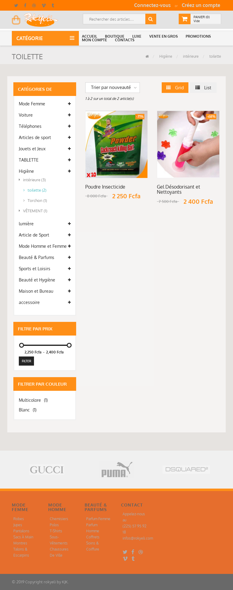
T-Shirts (56, 531)
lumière (45, 223)
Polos (54, 525)
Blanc (27, 409)
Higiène (165, 56)
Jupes (17, 525)
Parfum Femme (98, 519)
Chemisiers (59, 519)
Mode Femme (45, 104)
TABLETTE (45, 160)
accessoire (45, 302)
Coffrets (93, 537)
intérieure (190, 56)
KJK (65, 581)
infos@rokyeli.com (138, 538)
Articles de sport (45, 137)
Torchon (35, 200)
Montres (20, 543)
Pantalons (21, 531)
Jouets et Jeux (45, 148)
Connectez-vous (152, 5)
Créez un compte (201, 5)
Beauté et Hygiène (45, 280)
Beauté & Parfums (45, 257)
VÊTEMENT (33, 211)
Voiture (45, 115)
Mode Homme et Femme (45, 246)
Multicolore (33, 400)
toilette (214, 56)
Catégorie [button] (30, 38)
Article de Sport (45, 235)
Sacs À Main (23, 537)
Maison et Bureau (45, 291)
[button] (90, 36)
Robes (18, 519)
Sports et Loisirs (45, 268)
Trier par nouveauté (111, 87)
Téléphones (45, 126)
